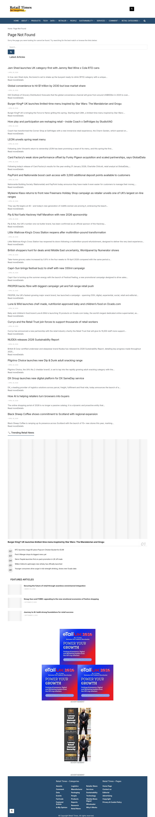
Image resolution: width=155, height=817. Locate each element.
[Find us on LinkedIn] (137, 9)
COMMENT (113, 21)
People (74, 796)
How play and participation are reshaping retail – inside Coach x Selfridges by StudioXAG (60, 121)
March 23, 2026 (30, 589)
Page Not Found (19, 29)
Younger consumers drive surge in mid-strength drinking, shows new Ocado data (45, 569)
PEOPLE (73, 21)
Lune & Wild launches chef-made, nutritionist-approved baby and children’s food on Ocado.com (64, 303)
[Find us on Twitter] (132, 9)
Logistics (75, 786)
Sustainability (91, 792)
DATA (52, 21)
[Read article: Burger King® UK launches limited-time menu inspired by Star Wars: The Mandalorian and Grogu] (77, 489)
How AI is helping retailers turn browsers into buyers (38, 396)
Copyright (107, 799)
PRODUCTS (35, 21)
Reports (74, 802)
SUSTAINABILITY (86, 21)
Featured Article (59, 803)
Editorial (106, 792)
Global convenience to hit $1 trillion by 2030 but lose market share (47, 85)
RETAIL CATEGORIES (130, 21)
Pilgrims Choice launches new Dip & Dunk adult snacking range (45, 360)
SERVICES (101, 21)
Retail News (76, 809)
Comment (60, 789)
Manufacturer (76, 789)
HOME (16, 21)
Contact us (107, 789)
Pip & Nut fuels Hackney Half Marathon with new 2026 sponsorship (47, 214)
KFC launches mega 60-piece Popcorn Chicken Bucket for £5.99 (39, 550)
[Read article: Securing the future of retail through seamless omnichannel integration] (15, 590)
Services (89, 789)
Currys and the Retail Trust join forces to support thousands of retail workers (53, 321)
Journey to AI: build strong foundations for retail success (48, 612)
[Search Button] (144, 21)
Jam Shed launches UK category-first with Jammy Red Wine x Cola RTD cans (53, 67)
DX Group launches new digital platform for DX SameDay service (46, 378)
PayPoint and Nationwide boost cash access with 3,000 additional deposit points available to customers (69, 175)
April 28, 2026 (13, 72)
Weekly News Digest (91, 800)
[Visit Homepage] (21, 9)
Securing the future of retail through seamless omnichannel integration (55, 586)
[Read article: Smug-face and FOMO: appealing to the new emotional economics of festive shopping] (15, 603)
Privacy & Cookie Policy (112, 802)
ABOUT (24, 21)
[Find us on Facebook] (143, 9)
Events (59, 796)
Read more (16, 80)
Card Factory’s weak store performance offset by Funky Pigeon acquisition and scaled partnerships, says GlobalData (77, 157)
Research (75, 805)
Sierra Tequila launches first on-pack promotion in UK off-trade (39, 559)
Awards (59, 786)
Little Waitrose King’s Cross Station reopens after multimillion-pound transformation (57, 232)
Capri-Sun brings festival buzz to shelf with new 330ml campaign (46, 268)
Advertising (107, 796)
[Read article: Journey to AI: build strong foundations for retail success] (15, 616)
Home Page (107, 786)
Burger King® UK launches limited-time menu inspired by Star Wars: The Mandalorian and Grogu (65, 103)
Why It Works (91, 807)
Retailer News (91, 786)
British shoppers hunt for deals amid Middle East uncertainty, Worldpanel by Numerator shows (63, 250)
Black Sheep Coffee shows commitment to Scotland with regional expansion (53, 414)
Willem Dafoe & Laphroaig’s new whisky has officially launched (38, 564)
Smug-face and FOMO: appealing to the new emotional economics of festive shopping (61, 599)
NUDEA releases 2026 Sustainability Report (33, 339)
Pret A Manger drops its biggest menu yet (30, 554)
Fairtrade (59, 799)
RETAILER (62, 21)
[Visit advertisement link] (77, 647)
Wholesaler (91, 804)
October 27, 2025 (30, 602)
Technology (91, 796)
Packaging (75, 792)
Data (58, 792)
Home (10, 29)
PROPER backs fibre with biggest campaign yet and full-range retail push (51, 286)
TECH (45, 21)
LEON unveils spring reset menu (27, 139)
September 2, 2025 (31, 615)
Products (75, 799)
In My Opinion (61, 807)
